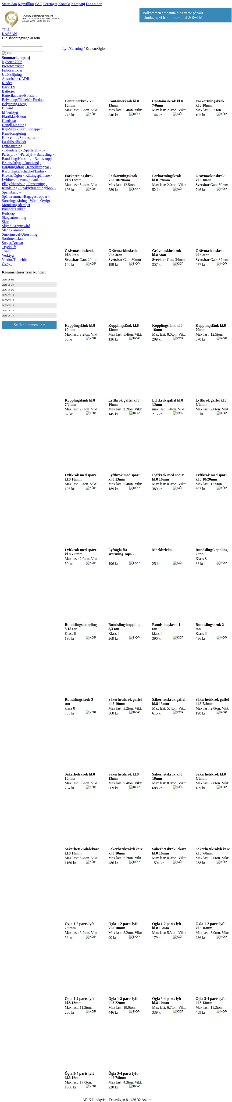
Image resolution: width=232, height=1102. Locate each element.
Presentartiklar (13, 66)
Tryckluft (9, 247)
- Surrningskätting (26, 198)
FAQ (38, 4)
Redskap (8, 213)
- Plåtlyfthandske (24, 182)
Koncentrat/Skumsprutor (20, 138)
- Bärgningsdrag (21, 165)
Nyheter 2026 (12, 62)
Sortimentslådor (14, 239)
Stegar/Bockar (12, 243)
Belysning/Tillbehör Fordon (23, 100)
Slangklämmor (13, 230)
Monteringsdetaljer (16, 205)
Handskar (9, 121)
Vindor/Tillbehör (14, 260)
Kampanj (78, 4)
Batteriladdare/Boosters (19, 95)
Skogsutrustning (14, 217)
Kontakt (64, 4)
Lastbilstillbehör (14, 142)
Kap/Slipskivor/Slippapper (22, 129)
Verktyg (8, 255)
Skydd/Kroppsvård (16, 226)
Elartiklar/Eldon (14, 116)
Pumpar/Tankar (13, 209)
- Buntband (30, 163)
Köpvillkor (26, 4)
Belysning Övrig (14, 104)
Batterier (8, 91)
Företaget (50, 4)
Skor (5, 222)
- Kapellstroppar (37, 167)
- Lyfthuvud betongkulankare (27, 177)
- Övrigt (44, 201)
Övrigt (7, 264)
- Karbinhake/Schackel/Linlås (26, 169)
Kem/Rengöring (14, 133)
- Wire (32, 201)
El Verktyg (10, 112)
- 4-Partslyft (24, 154)
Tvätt (6, 251)
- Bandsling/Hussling (28, 156)
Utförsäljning (12, 74)
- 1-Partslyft (11, 150)
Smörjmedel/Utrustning (19, 234)
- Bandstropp (42, 159)
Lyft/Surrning (12, 146)
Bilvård (7, 108)
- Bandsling (43, 154)
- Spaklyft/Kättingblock (36, 188)
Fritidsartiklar (12, 70)
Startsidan (9, 4)
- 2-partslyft (30, 150)
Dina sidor (94, 4)
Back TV (8, 87)
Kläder (7, 83)
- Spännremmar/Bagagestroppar (24, 194)
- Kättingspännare (36, 175)
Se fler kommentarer (29, 325)
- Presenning (35, 184)
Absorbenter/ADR (15, 79)
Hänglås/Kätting (14, 125)
